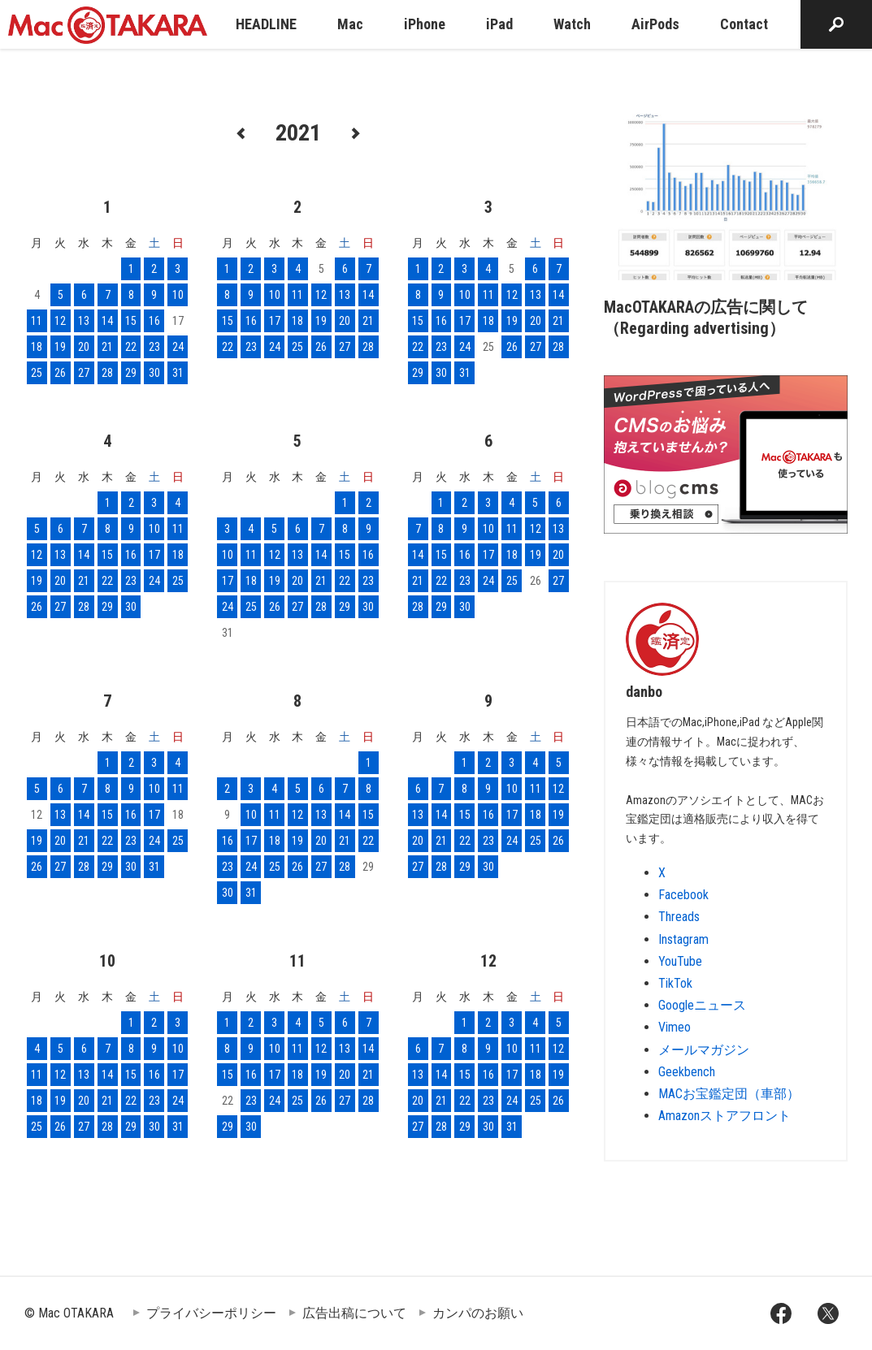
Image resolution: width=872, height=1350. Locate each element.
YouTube (680, 961)
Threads (679, 916)
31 (178, 372)
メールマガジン (703, 1050)
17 (274, 320)
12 (60, 320)
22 (131, 346)
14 (107, 320)
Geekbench (686, 1072)
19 (60, 346)
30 (154, 372)
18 (36, 346)
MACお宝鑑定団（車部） (729, 1093)
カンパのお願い (477, 1313)
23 (154, 346)
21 (107, 346)
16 (154, 320)
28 (107, 372)
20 (83, 346)
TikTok (675, 983)
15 (131, 320)
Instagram (683, 939)
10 (178, 294)
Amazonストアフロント (724, 1115)
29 (131, 372)
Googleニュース (702, 1005)
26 (60, 372)
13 (83, 320)
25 (36, 372)
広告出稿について (354, 1313)
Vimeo (674, 1027)
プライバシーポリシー (211, 1313)
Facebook (683, 894)
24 (178, 346)
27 (83, 372)
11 (36, 320)
